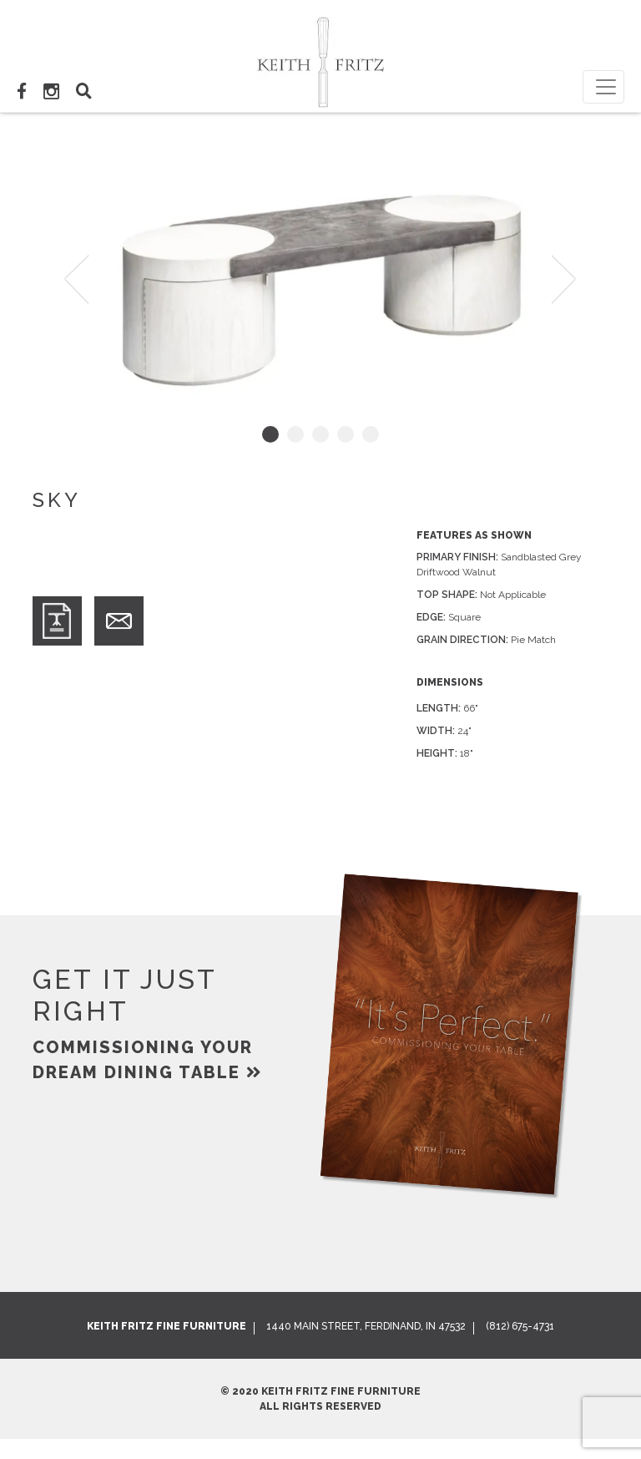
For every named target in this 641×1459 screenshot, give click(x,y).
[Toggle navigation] (603, 87)
